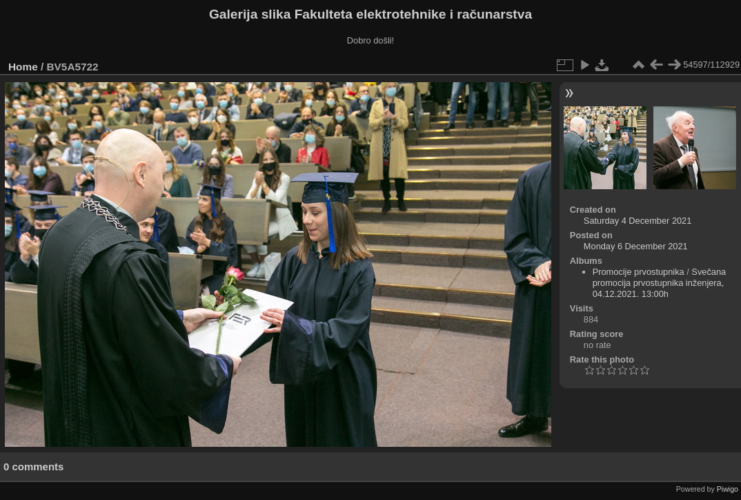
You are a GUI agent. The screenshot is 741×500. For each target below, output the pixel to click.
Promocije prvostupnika (638, 272)
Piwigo (727, 489)
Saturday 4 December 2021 (638, 220)
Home (23, 67)
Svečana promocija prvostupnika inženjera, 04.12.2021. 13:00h (660, 283)
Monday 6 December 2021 (636, 246)
